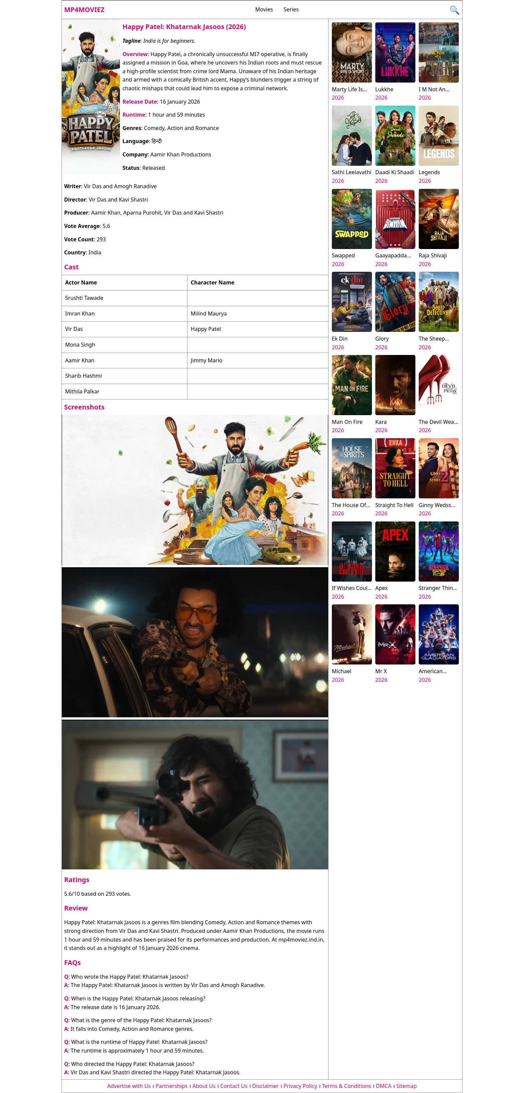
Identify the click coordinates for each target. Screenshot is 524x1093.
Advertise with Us (129, 1086)
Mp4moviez (84, 9)
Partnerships (172, 1086)
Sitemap (406, 1086)
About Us (204, 1086)
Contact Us (233, 1086)
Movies (264, 9)
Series (291, 9)
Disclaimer (265, 1086)
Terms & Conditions (346, 1086)
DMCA (384, 1086)
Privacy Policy (300, 1086)
